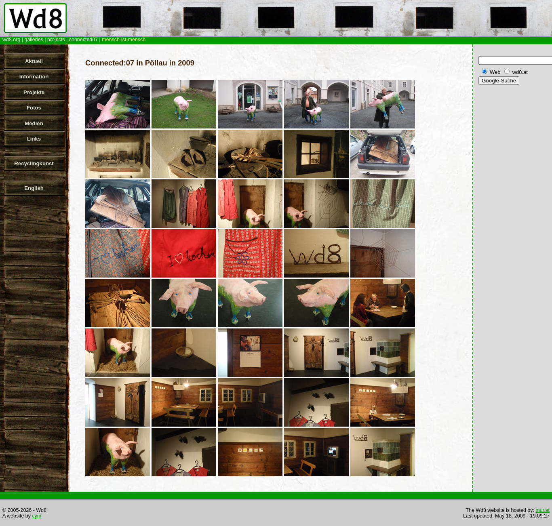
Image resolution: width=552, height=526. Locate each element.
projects (56, 39)
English (34, 188)
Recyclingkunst (33, 163)
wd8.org (11, 39)
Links (34, 139)
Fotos (34, 108)
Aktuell (34, 61)
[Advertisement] (513, 214)
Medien (34, 123)
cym (36, 516)
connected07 (83, 39)
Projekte (33, 92)
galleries (33, 39)
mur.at (542, 510)
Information (34, 77)
